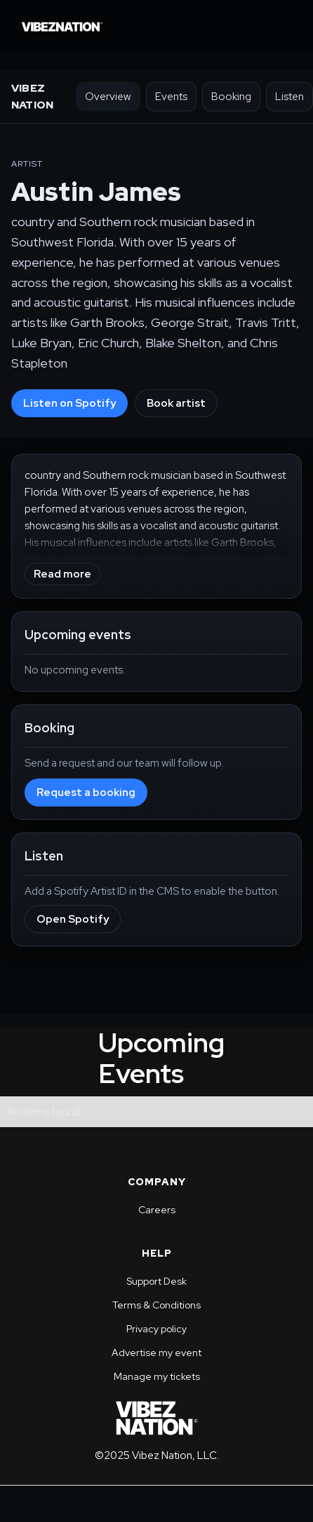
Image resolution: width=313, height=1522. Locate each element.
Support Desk (156, 1281)
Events (171, 97)
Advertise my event (156, 1352)
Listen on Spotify (69, 403)
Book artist (176, 403)
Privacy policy (156, 1328)
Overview (108, 97)
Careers (156, 1209)
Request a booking (85, 793)
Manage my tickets (157, 1376)
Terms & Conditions (156, 1305)
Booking (231, 97)
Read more (62, 574)
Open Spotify (72, 919)
